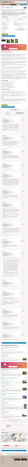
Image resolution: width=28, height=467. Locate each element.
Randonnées (6, 4)
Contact (2, 463)
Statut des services (12, 465)
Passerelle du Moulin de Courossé (10, 83)
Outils (2, 4)
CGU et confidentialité (3, 457)
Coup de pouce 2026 (4, 462)
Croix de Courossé (9, 84)
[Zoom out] (26, 435)
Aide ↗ (9, 4)
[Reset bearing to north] (26, 437)
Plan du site (2, 458)
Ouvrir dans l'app (5, 34)
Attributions (2, 441)
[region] (14, 438)
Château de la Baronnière (17, 68)
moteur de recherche (18, 419)
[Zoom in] (26, 434)
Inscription (22, 4)
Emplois (2, 459)
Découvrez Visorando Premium (20, 29)
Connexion (25, 4)
